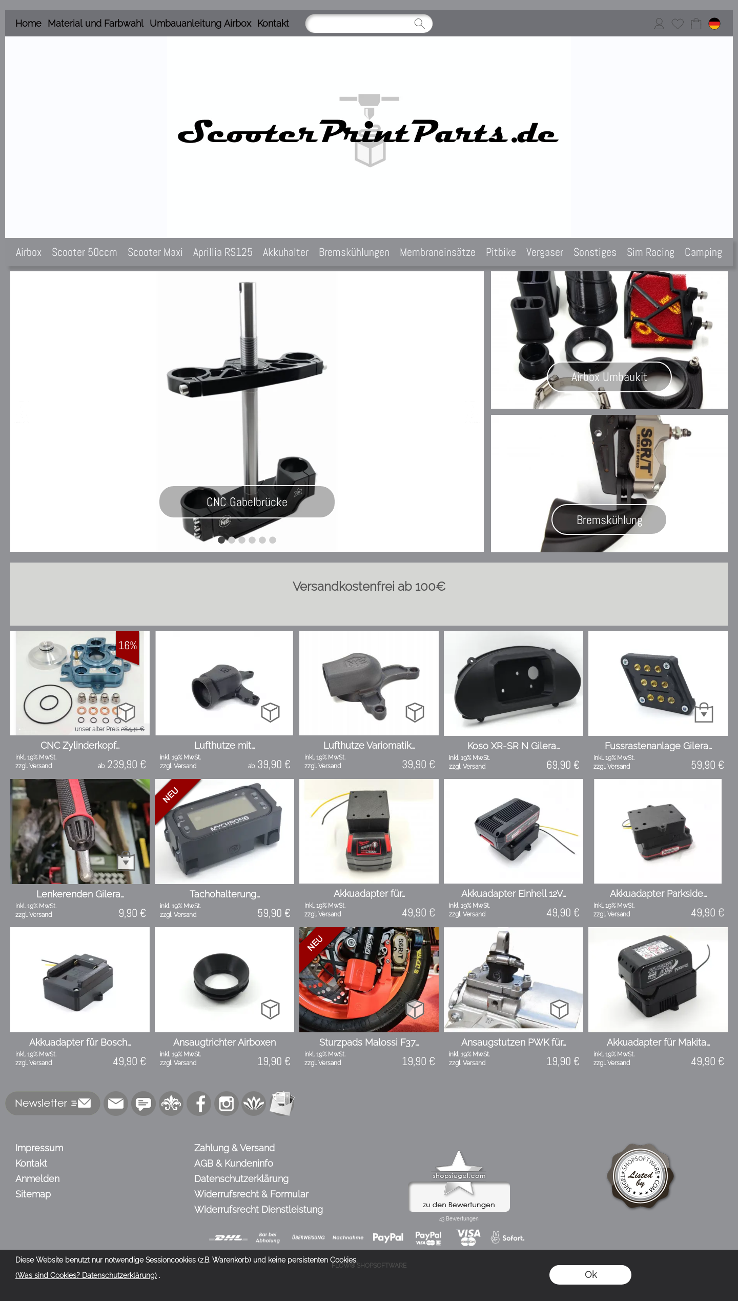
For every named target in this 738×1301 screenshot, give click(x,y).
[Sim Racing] (651, 252)
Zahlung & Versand (234, 1148)
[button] (53, 1103)
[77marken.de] (143, 1103)
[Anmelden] (659, 23)
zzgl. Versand (33, 766)
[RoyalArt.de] (171, 1103)
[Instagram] (226, 1103)
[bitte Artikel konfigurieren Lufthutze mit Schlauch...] (270, 712)
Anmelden (37, 1178)
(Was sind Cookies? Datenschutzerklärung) (86, 1275)
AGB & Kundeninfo (233, 1163)
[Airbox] (29, 252)
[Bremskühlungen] (354, 252)
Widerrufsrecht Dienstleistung (258, 1209)
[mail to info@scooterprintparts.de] (116, 1103)
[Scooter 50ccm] (84, 252)
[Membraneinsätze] (438, 252)
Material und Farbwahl (96, 23)
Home (28, 23)
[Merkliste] (677, 23)
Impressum (39, 1148)
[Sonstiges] (595, 252)
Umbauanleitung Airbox (200, 23)
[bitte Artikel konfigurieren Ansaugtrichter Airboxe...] (270, 1009)
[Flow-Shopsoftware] (254, 1103)
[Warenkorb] (696, 23)
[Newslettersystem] (282, 1103)
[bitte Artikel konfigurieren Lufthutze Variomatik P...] (414, 712)
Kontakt (273, 23)
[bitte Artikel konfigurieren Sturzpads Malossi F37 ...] (414, 1009)
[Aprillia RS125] (223, 252)
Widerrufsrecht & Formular (251, 1194)
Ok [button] (591, 1274)
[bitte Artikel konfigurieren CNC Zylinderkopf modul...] (125, 712)
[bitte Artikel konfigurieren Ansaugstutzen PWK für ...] (559, 1009)
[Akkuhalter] (286, 252)
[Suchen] (369, 23)
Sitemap (33, 1194)
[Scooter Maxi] (155, 252)
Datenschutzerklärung (241, 1178)
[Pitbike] (501, 252)
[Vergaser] (544, 252)
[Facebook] (199, 1103)
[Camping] (703, 252)
